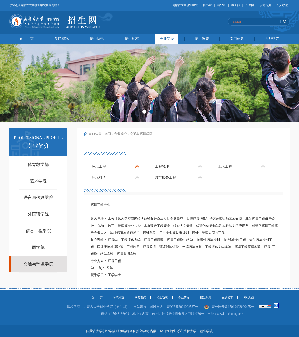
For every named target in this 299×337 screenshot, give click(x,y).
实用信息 (237, 39)
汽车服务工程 (165, 177)
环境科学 (99, 177)
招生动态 (132, 39)
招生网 (250, 5)
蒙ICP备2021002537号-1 (184, 307)
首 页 (27, 39)
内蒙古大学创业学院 (185, 5)
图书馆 (207, 5)
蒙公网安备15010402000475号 (234, 307)
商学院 (38, 247)
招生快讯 (97, 39)
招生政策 (202, 39)
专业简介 (167, 39)
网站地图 (249, 297)
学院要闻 (140, 297)
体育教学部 (38, 164)
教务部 (235, 5)
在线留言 (272, 39)
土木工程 (225, 166)
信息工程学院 (38, 230)
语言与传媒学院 (38, 197)
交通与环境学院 (38, 264)
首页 (108, 134)
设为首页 (265, 5)
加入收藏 (282, 5)
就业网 (221, 5)
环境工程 (99, 166)
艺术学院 (38, 181)
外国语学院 (38, 214)
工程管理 (162, 166)
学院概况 (62, 39)
